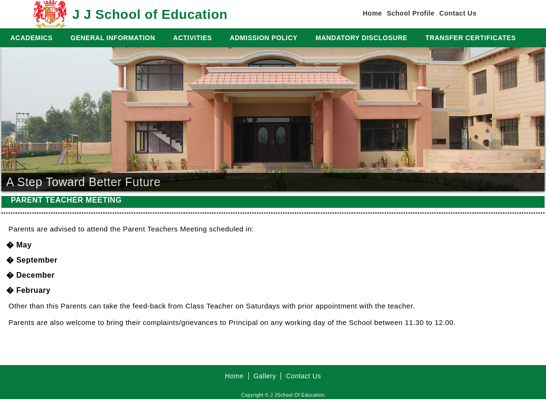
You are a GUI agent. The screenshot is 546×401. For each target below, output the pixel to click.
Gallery (265, 376)
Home (372, 13)
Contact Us (458, 13)
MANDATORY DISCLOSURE (362, 38)
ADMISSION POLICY (264, 38)
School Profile (411, 13)
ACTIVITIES (192, 38)
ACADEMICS (31, 38)
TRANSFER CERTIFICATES (471, 38)
